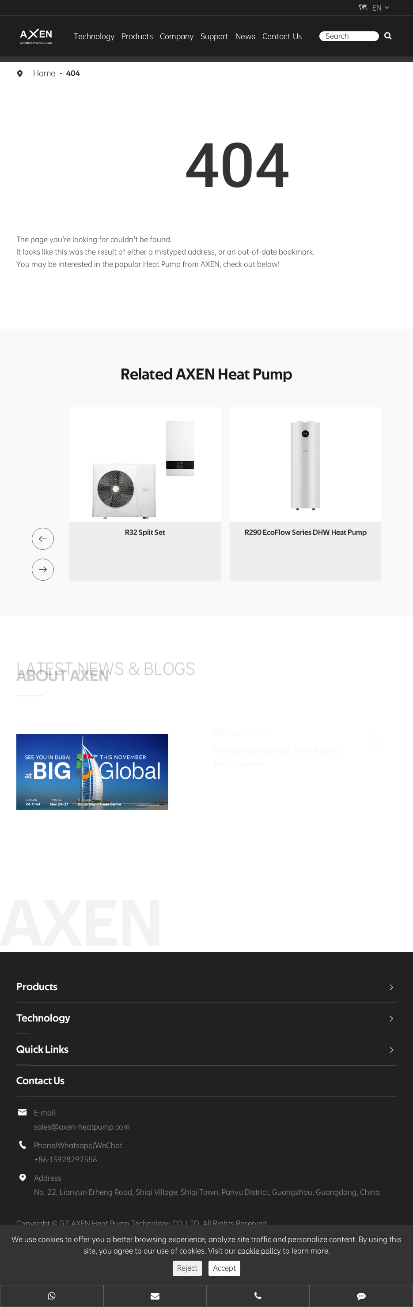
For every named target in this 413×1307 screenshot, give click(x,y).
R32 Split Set (145, 532)
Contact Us (281, 36)
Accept (224, 1268)
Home (44, 73)
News (245, 36)
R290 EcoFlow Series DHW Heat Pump (306, 532)
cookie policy (259, 1250)
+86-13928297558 (65, 1159)
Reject (187, 1268)
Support (214, 36)
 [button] (43, 538)
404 (73, 74)
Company (176, 36)
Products (137, 36)
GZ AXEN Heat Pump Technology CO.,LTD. (131, 1223)
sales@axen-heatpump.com (82, 1126)
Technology (94, 36)
